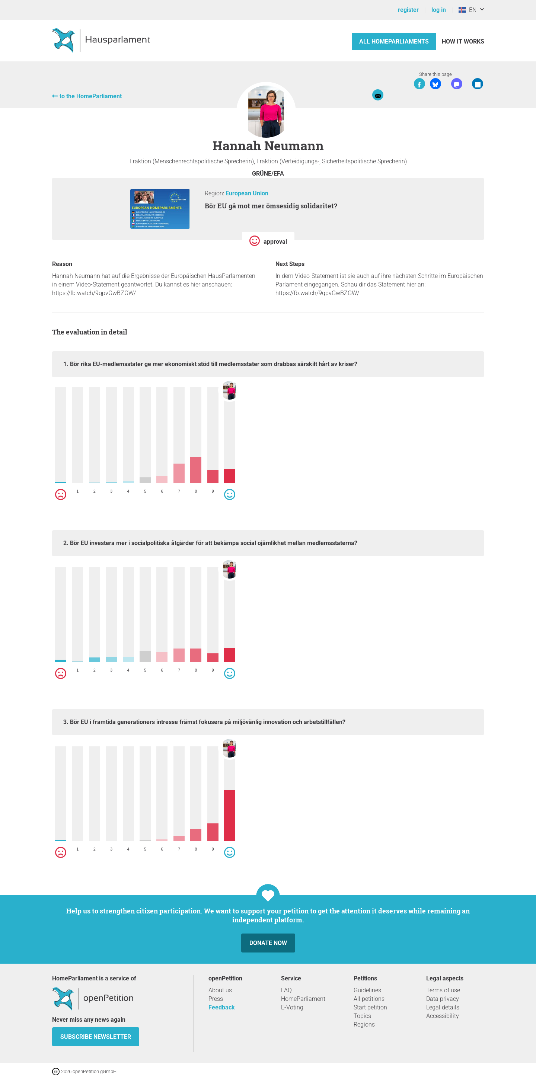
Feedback (221, 1007)
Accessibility (442, 1015)
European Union (247, 193)
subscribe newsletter (95, 1036)
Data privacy (442, 998)
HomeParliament (303, 998)
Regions (364, 1024)
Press (215, 998)
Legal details (442, 1007)
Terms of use (443, 990)
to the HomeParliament (91, 96)
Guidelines (367, 990)
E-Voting (292, 1007)
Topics (362, 1015)
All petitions (369, 998)
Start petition (370, 1007)
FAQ (286, 990)
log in (438, 9)
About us (220, 990)
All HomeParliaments (394, 41)
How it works (463, 41)
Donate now (268, 943)
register (408, 9)
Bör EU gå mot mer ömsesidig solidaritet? (271, 205)
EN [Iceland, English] (467, 9)
